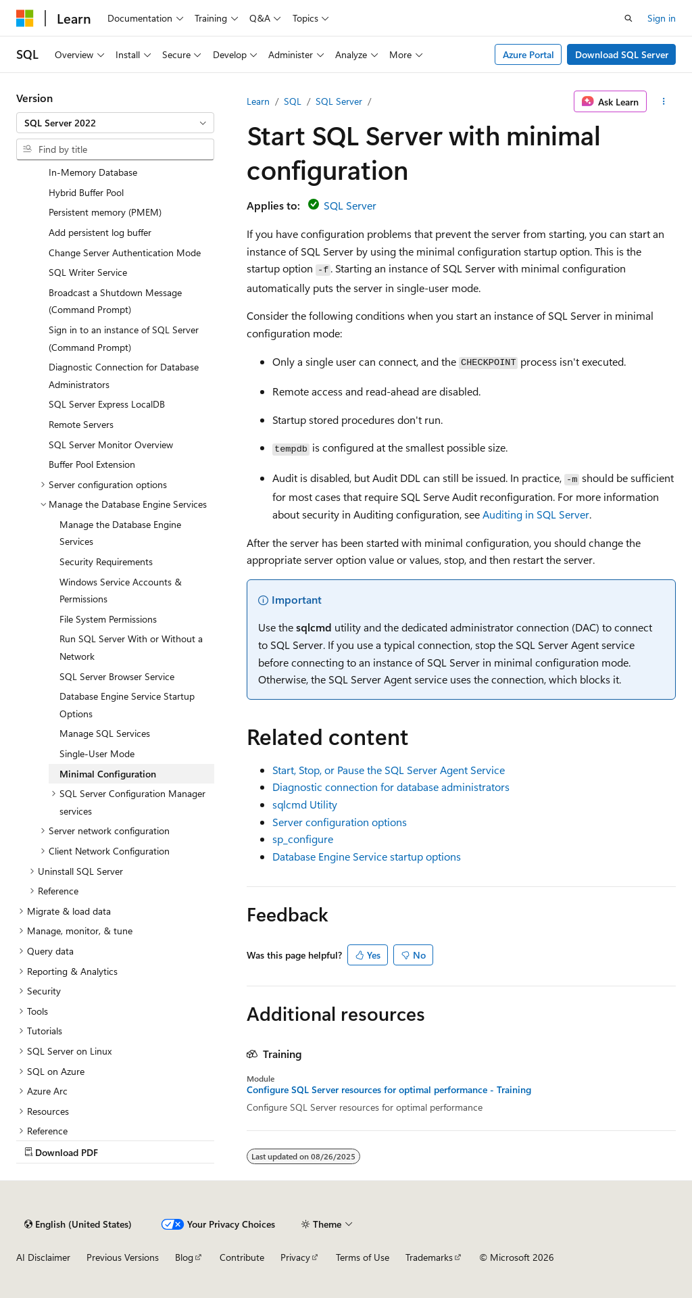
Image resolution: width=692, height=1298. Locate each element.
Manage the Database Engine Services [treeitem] (120, 533)
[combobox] (115, 123)
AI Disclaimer (43, 1257)
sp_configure (302, 839)
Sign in (661, 17)
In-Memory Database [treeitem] (93, 172)
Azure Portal (528, 54)
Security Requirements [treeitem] (106, 561)
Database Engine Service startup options (366, 856)
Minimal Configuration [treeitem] (107, 773)
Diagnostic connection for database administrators (391, 786)
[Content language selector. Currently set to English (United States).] (78, 1224)
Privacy (295, 1257)
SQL (292, 101)
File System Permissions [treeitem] (108, 618)
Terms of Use (362, 1257)
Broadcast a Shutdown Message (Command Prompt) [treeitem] (115, 301)
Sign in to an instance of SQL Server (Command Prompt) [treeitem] (124, 338)
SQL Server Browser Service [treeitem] (116, 676)
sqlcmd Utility (304, 804)
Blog (184, 1257)
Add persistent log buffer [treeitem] (100, 232)
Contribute (242, 1257)
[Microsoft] (25, 18)
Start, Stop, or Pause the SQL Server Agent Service (388, 770)
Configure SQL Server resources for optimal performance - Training (389, 1090)
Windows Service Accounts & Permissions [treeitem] (120, 590)
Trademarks (429, 1257)
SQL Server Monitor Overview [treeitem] (111, 444)
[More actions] (664, 101)
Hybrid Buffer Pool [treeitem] (86, 192)
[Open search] (628, 18)
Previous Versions (122, 1257)
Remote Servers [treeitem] (81, 424)
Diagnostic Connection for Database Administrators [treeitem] (124, 375)
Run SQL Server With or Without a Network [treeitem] (131, 647)
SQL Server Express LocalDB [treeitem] (107, 404)
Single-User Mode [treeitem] (96, 753)
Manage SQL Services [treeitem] (104, 733)
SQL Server (339, 101)
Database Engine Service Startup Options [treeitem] (127, 705)
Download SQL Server (621, 54)
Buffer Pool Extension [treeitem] (92, 464)
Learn (258, 101)
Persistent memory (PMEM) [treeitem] (105, 212)
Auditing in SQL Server (536, 514)
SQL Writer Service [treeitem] (88, 272)
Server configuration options (339, 822)
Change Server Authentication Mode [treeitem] (125, 252)
